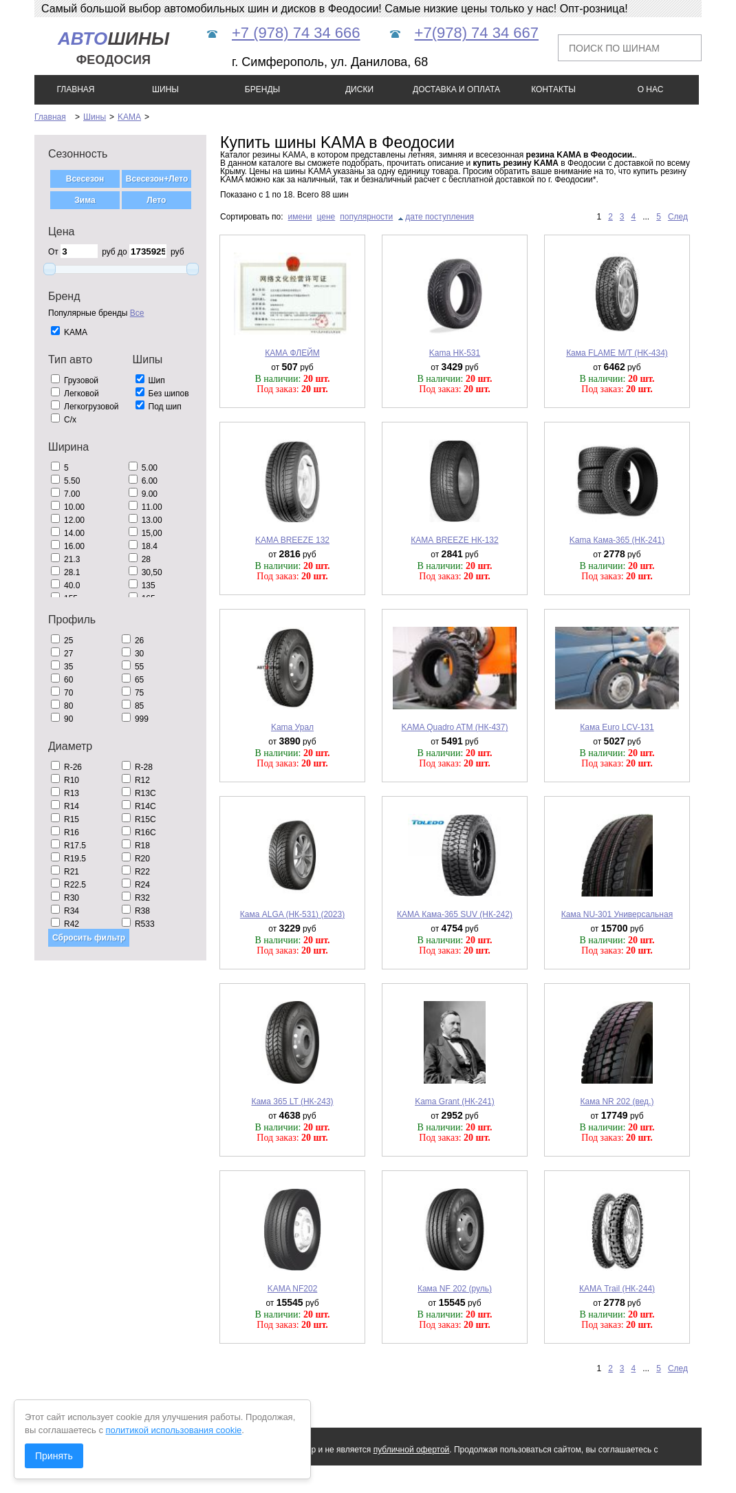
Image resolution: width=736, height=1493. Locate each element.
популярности (366, 217)
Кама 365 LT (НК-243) (292, 1101)
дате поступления (439, 217)
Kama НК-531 (454, 353)
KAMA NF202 (293, 1288)
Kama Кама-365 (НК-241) (617, 540)
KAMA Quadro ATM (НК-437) (455, 727)
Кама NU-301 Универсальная (617, 914)
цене (326, 217)
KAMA (129, 117)
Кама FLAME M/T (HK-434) (617, 353)
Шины (94, 117)
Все (137, 313)
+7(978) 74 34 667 (477, 32)
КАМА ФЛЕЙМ (292, 353)
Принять (54, 1455)
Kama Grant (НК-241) (455, 1101)
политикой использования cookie (174, 1430)
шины (113, 48)
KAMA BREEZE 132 (292, 540)
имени (300, 217)
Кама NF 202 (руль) (455, 1288)
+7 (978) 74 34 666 (296, 32)
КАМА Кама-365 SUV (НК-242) (454, 914)
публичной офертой (412, 1449)
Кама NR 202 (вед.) (617, 1101)
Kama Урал (292, 727)
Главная (50, 117)
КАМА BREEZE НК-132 (454, 540)
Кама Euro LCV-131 (616, 727)
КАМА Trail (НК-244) (617, 1288)
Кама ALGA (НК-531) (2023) (292, 914)
